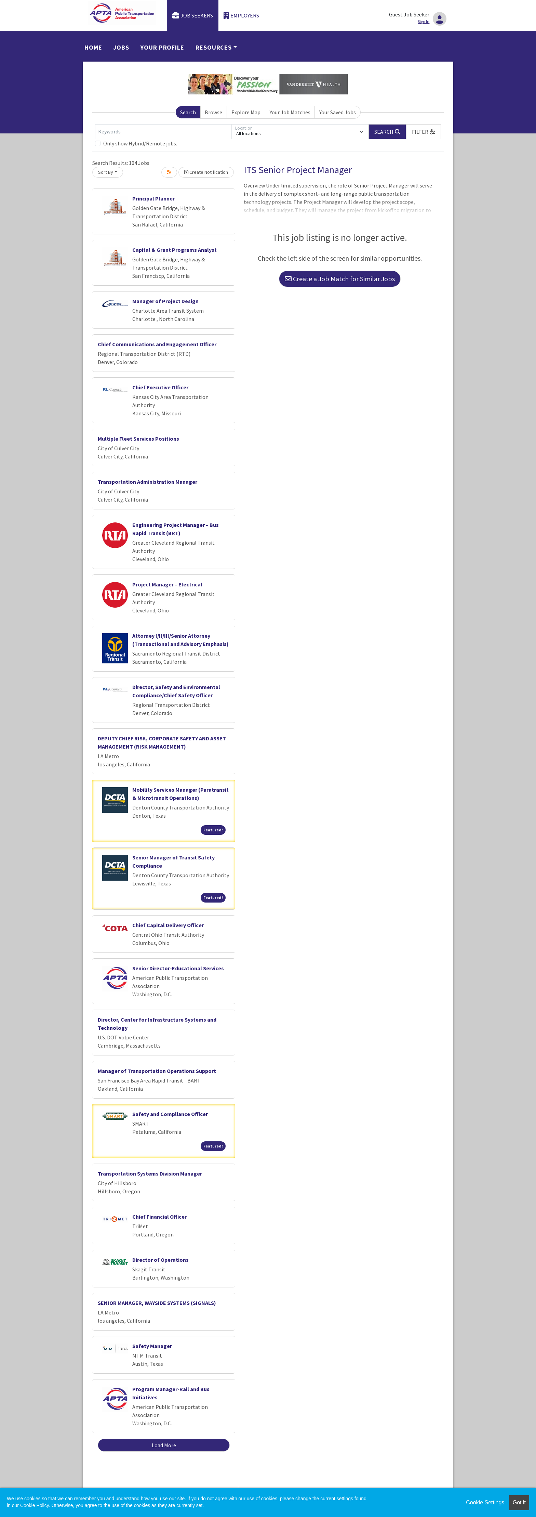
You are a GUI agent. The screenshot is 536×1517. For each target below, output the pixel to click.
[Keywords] (163, 131)
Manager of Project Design (165, 301)
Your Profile (162, 47)
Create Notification (206, 172)
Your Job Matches (290, 112)
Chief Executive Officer (160, 387)
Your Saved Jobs (337, 112)
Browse (213, 112)
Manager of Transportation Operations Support (157, 1070)
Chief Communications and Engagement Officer (157, 344)
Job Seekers (192, 15)
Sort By (105, 172)
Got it (519, 1502)
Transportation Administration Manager (147, 481)
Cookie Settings (485, 1502)
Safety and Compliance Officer (170, 1114)
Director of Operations (160, 1259)
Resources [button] (214, 47)
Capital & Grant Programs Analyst (174, 249)
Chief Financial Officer (159, 1216)
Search (188, 112)
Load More (164, 1445)
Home (93, 47)
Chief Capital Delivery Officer (168, 925)
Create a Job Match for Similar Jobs (340, 278)
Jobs (121, 47)
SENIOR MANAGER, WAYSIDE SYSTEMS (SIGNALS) (157, 1302)
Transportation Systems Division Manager (150, 1173)
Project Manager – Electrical (167, 584)
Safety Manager (152, 1346)
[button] (423, 131)
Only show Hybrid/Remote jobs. (140, 143)
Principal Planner (153, 198)
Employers (241, 15)
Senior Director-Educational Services (178, 968)
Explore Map (245, 112)
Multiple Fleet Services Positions (138, 438)
